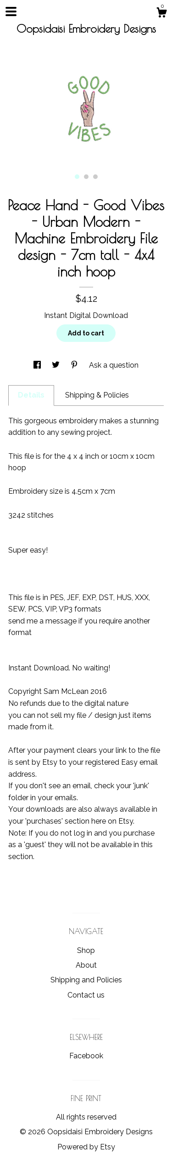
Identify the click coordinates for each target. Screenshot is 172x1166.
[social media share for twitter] (56, 365)
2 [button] (86, 176)
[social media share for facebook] (38, 365)
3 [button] (95, 176)
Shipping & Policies (97, 395)
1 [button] (77, 176)
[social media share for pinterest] (75, 365)
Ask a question (114, 365)
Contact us (86, 995)
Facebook (86, 1055)
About (86, 965)
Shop (86, 950)
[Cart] (161, 14)
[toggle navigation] (11, 11)
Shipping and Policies (86, 980)
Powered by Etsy (86, 1147)
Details (31, 395)
